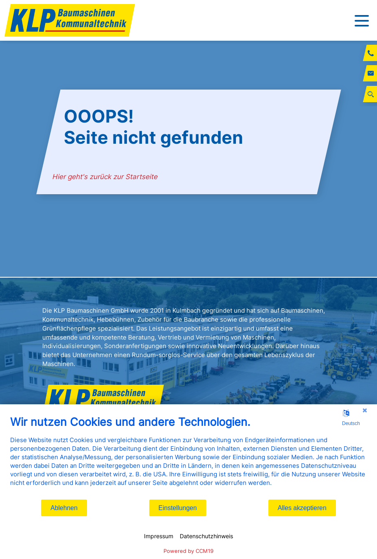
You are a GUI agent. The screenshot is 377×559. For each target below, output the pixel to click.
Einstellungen (178, 507)
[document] (188, 457)
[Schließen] (365, 410)
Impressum (158, 536)
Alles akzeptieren (302, 507)
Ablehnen (64, 507)
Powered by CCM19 (188, 551)
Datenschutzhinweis (206, 536)
